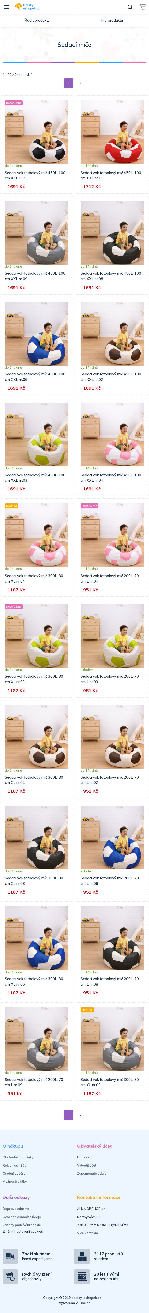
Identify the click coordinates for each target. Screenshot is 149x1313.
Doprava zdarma (16, 1209)
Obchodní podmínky (18, 1157)
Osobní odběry (14, 1173)
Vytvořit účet (86, 1165)
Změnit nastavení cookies (23, 1231)
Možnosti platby (15, 1181)
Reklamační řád (14, 1165)
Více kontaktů (87, 1233)
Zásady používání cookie (22, 1225)
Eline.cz (84, 1303)
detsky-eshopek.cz (86, 1298)
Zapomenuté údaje (91, 1173)
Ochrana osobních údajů (22, 1217)
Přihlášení (84, 1157)
